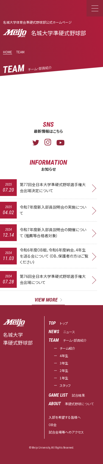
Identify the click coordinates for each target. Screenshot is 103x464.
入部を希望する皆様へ (65, 417)
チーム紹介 (67, 348)
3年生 (64, 363)
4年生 (64, 355)
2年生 (64, 370)
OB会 (53, 424)
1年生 (64, 377)
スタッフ (65, 385)
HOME (7, 51)
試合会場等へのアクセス (66, 432)
